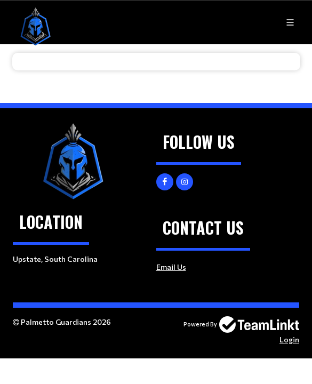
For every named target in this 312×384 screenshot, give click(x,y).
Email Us (171, 266)
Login (289, 339)
